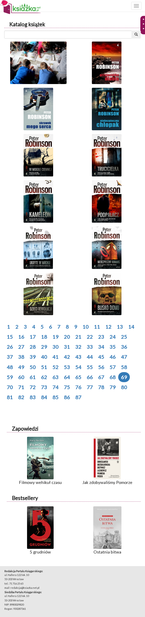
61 (33, 377)
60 (21, 377)
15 (10, 337)
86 (67, 397)
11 (97, 327)
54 (78, 367)
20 (67, 337)
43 (78, 357)
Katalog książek (27, 24)
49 (21, 367)
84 (44, 397)
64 (67, 377)
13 (120, 327)
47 (124, 357)
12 (108, 327)
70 (10, 387)
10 (86, 327)
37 (10, 357)
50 (33, 367)
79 (113, 387)
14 (131, 327)
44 (90, 357)
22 (90, 337)
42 (67, 357)
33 (90, 347)
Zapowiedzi (25, 429)
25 (124, 337)
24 (113, 337)
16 (21, 337)
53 (67, 367)
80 (124, 387)
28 (33, 347)
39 (33, 357)
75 (67, 387)
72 (33, 387)
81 (10, 397)
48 (10, 367)
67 (101, 377)
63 (55, 377)
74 (55, 387)
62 (44, 377)
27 (21, 347)
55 (90, 367)
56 (101, 367)
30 (55, 347)
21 (78, 337)
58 (124, 367)
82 (21, 397)
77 (90, 387)
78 (101, 387)
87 (78, 397)
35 (113, 347)
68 (113, 377)
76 (78, 387)
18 (44, 337)
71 (21, 387)
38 (21, 357)
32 (78, 347)
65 (78, 377)
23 (101, 337)
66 (90, 377)
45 (101, 357)
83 (33, 397)
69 (124, 377)
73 (44, 387)
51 (44, 367)
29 (44, 347)
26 (10, 347)
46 (113, 357)
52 (55, 367)
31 (67, 347)
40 (44, 357)
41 (55, 357)
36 (124, 347)
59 (10, 377)
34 (101, 347)
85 (55, 397)
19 (55, 337)
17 (33, 337)
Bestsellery (25, 498)
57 (113, 367)
